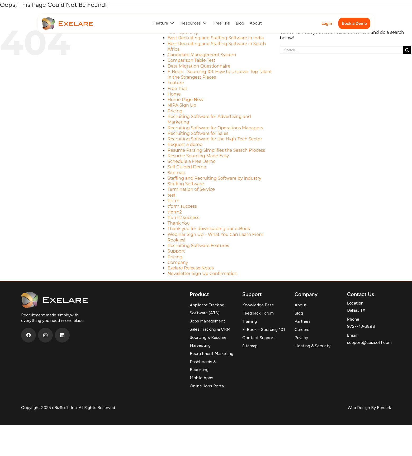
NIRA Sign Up (182, 105)
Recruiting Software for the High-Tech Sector (215, 138)
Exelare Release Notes (191, 267)
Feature (164, 23)
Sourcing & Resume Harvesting (208, 341)
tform (173, 200)
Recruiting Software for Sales (198, 133)
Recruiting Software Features (198, 245)
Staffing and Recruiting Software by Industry (214, 178)
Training (249, 321)
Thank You (179, 223)
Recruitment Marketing (211, 353)
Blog (240, 23)
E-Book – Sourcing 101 (263, 329)
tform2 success (183, 217)
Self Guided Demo (187, 166)
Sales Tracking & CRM (210, 329)
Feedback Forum (258, 313)
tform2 (175, 212)
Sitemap (176, 172)
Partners (303, 321)
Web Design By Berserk (369, 407)
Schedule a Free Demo (192, 161)
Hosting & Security (312, 345)
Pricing (175, 110)
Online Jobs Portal (207, 385)
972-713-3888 (361, 326)
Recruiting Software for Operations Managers (215, 127)
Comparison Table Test (191, 60)
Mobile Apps (201, 377)
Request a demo (185, 144)
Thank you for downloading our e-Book (209, 228)
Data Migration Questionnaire (199, 66)
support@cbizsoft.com (369, 342)
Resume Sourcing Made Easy (198, 155)
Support (176, 251)
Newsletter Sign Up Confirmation (203, 273)
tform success (182, 206)
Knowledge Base (258, 304)
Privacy (301, 337)
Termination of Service (191, 189)
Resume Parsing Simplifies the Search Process (216, 150)
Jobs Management (207, 321)
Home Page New (185, 99)
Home (174, 94)
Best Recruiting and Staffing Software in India (216, 37)
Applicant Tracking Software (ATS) (207, 308)
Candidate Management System (202, 54)
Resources (194, 23)
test (172, 195)
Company (178, 262)
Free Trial (221, 23)
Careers (302, 329)
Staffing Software (186, 183)
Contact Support (258, 337)
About (256, 23)
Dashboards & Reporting (203, 365)
